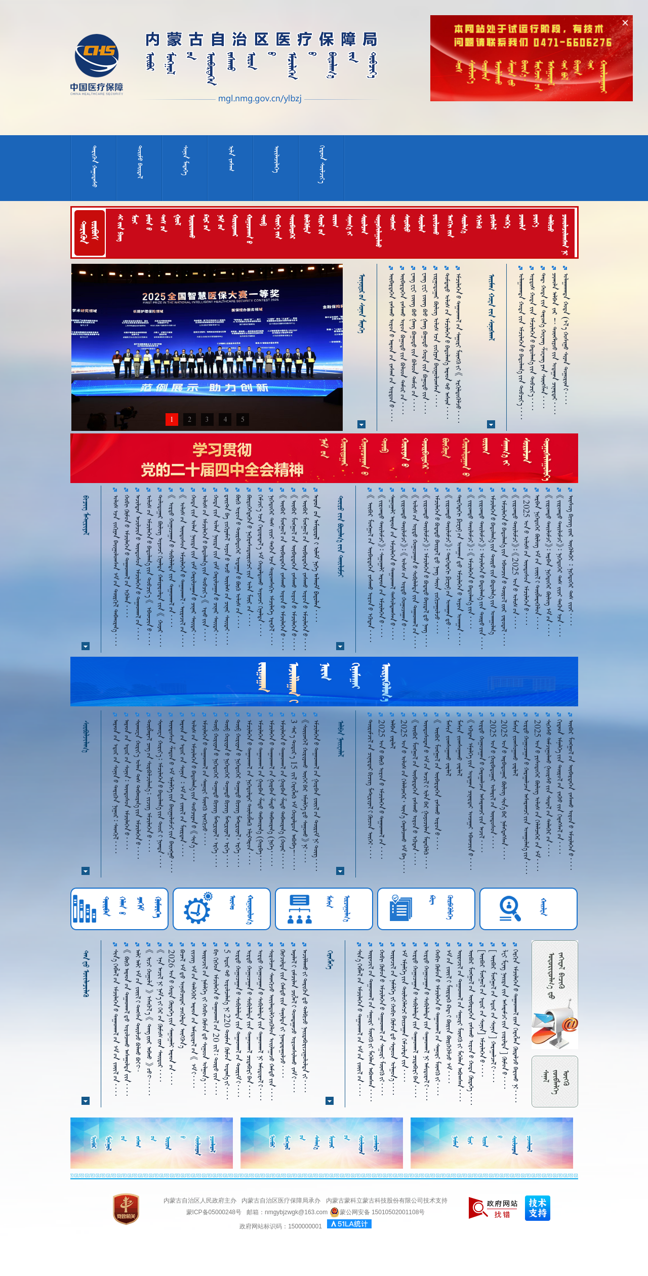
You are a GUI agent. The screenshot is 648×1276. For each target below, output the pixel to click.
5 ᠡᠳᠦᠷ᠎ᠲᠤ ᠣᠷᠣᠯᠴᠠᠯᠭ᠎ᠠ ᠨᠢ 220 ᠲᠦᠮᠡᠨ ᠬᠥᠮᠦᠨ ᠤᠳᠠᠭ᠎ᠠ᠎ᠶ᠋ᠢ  (227, 1024)
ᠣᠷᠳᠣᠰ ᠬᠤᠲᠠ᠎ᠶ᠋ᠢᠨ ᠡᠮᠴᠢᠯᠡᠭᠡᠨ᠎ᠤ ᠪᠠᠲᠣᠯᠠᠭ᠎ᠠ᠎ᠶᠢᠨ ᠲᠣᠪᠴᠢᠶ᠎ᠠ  (532, 341)
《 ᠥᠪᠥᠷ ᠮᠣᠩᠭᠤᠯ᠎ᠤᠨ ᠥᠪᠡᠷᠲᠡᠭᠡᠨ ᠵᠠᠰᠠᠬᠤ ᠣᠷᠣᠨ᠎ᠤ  (437, 784)
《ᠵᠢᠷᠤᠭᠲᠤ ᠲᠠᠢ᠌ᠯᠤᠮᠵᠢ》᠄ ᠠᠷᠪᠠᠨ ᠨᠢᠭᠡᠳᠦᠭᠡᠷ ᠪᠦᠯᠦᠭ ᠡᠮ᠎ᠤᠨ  (548, 565)
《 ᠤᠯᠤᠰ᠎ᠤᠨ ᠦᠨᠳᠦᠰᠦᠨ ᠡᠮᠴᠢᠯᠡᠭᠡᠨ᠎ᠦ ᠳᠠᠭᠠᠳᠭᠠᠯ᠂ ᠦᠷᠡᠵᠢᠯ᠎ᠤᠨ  (182, 571)
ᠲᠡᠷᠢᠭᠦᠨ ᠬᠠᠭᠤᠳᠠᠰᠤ (94, 166)
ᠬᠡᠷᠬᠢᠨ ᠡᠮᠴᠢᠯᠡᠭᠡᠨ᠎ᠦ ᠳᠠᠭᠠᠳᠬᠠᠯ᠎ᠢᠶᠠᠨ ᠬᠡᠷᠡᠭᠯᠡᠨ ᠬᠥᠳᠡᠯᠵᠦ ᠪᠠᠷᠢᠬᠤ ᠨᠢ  (515, 1025)
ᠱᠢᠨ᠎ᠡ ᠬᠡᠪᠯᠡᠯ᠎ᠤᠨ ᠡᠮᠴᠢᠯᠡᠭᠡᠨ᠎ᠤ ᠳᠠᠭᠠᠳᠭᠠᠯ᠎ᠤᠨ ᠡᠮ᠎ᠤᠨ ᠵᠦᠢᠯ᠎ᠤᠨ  (115, 1022)
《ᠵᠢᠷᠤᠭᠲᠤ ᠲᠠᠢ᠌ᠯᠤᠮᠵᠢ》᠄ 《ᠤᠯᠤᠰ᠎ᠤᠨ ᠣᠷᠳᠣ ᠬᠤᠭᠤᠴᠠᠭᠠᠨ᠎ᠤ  (404, 567)
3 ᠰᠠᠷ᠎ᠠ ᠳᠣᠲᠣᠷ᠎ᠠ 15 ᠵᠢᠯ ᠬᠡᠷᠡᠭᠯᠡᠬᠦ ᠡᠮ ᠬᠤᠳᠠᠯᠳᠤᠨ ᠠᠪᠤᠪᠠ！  (294, 795)
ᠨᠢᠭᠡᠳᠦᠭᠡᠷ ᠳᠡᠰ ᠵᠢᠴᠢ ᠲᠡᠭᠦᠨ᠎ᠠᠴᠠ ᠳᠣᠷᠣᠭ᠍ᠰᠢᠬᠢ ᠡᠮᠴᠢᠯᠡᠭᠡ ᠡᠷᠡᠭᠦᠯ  (271, 570)
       (316, 558)
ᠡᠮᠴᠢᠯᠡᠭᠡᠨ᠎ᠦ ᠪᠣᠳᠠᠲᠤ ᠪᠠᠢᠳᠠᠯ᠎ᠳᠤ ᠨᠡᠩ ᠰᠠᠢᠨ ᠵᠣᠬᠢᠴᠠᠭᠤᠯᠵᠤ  (437, 564)
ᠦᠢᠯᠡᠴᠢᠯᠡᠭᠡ (276, 159)
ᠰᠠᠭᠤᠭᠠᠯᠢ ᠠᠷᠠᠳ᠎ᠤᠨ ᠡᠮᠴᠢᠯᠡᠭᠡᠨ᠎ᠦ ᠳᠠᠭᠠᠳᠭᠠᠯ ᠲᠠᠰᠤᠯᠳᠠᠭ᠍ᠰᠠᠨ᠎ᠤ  (392, 567)
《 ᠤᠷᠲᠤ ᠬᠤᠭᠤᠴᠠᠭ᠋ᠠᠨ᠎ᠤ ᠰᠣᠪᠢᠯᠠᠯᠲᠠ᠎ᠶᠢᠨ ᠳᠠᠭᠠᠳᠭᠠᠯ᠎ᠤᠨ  (171, 561)
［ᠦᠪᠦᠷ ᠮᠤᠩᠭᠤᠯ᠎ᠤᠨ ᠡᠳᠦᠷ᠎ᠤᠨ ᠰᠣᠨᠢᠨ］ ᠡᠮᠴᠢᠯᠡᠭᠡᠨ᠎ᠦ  (482, 1012)
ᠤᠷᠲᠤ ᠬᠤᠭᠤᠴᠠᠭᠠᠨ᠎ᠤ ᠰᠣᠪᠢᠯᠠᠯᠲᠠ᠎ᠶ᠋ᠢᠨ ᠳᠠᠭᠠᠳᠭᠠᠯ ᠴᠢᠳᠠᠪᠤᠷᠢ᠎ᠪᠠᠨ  (249, 1023)
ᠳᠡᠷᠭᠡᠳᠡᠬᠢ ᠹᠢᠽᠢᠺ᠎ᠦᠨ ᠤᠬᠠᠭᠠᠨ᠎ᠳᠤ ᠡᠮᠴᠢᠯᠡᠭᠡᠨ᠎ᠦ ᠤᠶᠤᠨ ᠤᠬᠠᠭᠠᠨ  (459, 570)
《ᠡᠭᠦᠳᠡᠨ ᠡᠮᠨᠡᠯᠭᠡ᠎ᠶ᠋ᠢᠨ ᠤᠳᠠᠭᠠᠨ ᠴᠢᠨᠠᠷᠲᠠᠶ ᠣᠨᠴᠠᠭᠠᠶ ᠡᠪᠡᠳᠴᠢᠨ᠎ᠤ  (470, 795)
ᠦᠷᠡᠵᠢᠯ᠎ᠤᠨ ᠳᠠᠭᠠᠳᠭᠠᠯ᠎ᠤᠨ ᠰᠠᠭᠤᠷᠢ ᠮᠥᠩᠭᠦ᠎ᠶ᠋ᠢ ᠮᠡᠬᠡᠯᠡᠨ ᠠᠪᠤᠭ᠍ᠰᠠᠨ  (371, 1025)
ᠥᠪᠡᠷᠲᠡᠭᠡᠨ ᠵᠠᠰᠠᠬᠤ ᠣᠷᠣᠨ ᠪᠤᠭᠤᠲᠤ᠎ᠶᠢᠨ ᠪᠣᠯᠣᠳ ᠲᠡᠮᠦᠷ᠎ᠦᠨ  (403, 343)
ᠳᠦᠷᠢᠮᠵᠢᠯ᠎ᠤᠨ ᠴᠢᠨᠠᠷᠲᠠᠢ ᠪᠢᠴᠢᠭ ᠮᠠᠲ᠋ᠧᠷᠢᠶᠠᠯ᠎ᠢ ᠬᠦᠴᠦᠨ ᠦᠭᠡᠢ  (370, 789)
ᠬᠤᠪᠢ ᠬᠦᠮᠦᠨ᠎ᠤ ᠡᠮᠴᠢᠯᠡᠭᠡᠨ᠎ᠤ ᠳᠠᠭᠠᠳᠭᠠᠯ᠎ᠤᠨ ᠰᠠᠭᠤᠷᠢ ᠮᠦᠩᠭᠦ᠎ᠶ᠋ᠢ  (382, 1022)
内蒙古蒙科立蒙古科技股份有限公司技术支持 (387, 1200)
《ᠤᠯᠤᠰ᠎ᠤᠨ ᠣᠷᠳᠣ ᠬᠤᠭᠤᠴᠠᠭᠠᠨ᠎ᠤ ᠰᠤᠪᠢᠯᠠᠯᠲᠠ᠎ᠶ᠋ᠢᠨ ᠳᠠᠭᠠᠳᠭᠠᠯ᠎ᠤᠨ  (415, 571)
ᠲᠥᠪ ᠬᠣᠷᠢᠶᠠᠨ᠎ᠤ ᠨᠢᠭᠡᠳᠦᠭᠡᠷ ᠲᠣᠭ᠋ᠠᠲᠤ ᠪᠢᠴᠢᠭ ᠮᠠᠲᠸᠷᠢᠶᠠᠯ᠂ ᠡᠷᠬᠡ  (216, 793)
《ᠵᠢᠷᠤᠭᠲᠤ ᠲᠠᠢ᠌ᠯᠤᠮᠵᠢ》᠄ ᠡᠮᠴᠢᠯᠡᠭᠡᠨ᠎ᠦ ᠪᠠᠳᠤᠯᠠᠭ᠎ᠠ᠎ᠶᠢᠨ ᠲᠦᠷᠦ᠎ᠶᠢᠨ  (482, 572)
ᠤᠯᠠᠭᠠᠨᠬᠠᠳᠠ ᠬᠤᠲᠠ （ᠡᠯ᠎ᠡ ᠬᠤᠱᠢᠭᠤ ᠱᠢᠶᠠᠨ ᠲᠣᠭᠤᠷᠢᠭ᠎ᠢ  (566, 338)
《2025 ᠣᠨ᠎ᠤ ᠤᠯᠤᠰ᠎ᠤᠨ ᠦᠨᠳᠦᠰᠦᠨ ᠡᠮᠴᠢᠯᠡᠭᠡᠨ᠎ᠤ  (526, 560)
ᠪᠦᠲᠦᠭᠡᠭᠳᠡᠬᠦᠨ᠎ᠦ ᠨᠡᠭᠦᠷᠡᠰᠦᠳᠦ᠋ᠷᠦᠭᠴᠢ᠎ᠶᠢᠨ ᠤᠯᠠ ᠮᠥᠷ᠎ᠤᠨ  (249, 560)
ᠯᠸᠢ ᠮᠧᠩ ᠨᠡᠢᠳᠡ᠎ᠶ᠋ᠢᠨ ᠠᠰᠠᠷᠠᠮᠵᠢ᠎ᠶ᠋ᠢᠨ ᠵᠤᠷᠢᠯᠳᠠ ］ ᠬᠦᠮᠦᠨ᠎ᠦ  (504, 1019)
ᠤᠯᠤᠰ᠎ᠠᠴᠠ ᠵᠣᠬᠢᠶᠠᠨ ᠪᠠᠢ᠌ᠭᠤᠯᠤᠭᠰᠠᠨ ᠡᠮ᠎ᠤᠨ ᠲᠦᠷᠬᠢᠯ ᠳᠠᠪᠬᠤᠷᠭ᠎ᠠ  (115, 570)
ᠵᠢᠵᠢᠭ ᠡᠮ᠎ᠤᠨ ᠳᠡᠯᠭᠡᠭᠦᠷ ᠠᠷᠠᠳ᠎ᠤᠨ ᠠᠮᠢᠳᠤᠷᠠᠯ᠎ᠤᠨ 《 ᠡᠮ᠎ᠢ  (193, 1018)
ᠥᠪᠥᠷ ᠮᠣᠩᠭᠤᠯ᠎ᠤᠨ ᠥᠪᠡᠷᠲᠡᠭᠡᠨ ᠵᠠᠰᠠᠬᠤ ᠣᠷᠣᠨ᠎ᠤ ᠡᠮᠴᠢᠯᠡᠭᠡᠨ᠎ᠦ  (571, 795)
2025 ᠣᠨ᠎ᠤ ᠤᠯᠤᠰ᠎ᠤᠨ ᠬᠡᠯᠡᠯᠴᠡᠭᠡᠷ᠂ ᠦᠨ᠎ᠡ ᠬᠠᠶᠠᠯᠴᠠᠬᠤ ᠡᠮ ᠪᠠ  (404, 796)
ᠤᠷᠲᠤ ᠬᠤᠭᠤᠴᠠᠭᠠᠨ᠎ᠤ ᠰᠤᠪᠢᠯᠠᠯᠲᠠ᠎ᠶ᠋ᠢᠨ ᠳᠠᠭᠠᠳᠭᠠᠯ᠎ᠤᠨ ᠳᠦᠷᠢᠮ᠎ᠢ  (238, 1023)
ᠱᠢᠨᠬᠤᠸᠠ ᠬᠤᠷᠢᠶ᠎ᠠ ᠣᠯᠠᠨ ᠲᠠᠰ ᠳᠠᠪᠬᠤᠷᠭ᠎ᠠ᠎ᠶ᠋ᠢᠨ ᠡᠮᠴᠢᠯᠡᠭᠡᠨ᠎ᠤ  (138, 789)
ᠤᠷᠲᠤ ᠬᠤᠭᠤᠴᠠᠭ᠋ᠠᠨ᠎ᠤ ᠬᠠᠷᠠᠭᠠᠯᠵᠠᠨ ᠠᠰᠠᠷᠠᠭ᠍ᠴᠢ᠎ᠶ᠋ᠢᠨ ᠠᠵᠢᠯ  (482, 786)
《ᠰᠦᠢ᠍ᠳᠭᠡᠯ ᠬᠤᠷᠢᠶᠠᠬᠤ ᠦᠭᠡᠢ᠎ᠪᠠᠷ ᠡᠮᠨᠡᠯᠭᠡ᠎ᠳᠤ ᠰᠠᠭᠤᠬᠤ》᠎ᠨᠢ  (305, 791)
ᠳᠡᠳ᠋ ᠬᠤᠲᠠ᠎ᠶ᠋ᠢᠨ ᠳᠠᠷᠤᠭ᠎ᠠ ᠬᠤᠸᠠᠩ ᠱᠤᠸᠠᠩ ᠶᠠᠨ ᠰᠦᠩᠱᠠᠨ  (543, 340)
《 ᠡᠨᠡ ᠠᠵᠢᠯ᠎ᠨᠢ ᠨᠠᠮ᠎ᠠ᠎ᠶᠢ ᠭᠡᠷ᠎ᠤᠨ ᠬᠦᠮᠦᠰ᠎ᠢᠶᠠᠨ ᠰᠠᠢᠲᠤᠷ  (160, 1015)
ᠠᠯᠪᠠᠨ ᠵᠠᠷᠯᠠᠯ (392, 734)
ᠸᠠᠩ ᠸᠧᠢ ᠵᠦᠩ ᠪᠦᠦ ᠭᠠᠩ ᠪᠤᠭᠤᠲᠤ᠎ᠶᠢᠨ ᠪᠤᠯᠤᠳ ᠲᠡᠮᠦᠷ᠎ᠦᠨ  (414, 342)
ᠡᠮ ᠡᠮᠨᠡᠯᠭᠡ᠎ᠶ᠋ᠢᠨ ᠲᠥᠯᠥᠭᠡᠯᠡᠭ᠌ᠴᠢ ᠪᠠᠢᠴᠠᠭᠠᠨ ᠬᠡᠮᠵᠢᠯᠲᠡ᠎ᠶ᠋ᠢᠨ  (404, 1015)
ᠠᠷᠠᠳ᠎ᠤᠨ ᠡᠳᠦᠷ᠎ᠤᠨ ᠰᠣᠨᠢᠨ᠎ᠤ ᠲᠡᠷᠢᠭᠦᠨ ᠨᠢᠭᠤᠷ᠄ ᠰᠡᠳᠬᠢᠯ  (115, 786)
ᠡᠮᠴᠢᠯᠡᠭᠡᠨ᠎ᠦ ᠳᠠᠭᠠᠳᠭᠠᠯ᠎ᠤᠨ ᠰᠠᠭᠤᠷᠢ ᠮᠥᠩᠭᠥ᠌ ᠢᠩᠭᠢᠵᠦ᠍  (205, 782)
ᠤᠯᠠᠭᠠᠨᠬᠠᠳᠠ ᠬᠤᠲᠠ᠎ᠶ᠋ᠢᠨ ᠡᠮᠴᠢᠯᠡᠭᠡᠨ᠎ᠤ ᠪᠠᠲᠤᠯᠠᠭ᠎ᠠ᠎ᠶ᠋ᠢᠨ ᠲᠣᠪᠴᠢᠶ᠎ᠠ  (521, 346)
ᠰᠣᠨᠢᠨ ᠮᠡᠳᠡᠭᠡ (185, 160)
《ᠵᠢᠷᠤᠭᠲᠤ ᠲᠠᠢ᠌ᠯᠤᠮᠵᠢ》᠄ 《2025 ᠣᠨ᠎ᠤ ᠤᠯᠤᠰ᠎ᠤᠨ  (515, 561)
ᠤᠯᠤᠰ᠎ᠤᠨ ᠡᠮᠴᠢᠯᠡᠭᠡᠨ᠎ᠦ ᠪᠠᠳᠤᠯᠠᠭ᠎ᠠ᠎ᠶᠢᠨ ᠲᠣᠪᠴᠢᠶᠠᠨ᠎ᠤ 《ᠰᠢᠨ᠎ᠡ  (193, 790)
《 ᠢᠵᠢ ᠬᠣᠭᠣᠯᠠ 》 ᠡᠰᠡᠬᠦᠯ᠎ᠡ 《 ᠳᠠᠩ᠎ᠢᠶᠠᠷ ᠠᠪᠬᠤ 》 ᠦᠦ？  (149, 1022)
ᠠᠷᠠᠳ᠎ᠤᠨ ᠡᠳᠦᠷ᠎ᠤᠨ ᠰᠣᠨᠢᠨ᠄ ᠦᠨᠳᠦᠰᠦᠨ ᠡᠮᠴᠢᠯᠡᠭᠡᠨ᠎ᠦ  (127, 784)
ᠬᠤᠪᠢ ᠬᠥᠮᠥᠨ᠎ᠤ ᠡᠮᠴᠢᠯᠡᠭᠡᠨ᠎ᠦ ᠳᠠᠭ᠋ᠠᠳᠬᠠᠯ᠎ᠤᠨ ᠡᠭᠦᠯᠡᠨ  (127, 556)
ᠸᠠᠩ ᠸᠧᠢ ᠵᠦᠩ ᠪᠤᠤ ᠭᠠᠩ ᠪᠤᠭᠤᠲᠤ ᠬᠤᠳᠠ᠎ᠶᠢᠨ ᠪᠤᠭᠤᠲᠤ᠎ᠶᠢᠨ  (425, 343)
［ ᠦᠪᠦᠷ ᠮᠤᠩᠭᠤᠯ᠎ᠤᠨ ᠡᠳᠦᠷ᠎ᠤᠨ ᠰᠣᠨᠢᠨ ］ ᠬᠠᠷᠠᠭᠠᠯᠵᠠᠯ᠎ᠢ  (493, 1015)
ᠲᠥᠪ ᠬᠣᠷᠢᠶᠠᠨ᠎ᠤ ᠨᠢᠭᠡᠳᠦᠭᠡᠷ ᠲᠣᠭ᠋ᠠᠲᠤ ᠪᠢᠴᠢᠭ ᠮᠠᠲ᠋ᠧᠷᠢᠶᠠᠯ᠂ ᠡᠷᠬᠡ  (227, 793)
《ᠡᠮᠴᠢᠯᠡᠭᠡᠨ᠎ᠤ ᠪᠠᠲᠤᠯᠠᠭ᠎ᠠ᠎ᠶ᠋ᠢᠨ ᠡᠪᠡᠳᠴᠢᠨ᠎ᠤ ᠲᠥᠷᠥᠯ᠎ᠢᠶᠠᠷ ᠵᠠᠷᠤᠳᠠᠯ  (504, 570)
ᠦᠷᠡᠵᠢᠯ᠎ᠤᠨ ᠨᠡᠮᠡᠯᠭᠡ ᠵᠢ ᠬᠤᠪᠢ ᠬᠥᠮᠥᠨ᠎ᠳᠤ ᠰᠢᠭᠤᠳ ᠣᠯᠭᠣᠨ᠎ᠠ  (205, 1022)
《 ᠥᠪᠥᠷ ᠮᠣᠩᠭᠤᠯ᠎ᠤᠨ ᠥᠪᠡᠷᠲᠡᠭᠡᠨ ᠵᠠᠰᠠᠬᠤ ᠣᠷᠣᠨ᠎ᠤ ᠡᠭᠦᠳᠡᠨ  (370, 568)
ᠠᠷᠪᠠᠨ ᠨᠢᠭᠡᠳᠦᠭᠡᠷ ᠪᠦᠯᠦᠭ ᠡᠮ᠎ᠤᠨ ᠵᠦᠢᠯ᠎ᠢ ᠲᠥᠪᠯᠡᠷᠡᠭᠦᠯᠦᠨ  (537, 562)
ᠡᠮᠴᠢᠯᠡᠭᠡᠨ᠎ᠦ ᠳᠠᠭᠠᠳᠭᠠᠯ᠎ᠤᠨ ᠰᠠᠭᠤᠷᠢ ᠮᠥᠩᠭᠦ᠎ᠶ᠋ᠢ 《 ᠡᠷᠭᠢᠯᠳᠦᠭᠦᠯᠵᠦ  (458, 348)
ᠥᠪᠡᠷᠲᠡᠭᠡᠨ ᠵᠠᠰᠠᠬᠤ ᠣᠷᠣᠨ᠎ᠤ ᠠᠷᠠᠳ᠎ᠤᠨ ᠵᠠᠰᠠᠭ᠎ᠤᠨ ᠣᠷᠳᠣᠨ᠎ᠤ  (391, 347)
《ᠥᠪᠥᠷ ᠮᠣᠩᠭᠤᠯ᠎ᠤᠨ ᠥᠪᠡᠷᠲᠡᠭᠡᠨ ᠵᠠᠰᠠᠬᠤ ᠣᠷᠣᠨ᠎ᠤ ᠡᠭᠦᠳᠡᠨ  (415, 792)
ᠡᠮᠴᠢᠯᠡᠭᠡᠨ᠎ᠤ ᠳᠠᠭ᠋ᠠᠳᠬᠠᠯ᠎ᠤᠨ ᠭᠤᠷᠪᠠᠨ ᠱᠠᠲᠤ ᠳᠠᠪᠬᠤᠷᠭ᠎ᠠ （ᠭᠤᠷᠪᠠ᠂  (260, 795)
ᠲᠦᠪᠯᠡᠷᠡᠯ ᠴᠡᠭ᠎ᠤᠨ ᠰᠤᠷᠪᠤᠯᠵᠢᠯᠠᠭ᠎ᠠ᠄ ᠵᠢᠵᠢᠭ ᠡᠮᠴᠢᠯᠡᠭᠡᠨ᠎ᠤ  (149, 786)
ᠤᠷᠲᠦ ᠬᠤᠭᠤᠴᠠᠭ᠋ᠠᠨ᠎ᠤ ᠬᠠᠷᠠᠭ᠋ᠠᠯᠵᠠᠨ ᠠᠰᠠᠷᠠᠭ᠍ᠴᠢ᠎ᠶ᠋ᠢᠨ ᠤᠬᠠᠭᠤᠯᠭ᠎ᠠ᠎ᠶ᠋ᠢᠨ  (526, 797)
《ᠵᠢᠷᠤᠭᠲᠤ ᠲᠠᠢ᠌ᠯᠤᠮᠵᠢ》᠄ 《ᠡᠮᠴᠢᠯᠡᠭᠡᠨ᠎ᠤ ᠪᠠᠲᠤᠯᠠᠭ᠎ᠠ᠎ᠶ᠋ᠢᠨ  (470, 561)
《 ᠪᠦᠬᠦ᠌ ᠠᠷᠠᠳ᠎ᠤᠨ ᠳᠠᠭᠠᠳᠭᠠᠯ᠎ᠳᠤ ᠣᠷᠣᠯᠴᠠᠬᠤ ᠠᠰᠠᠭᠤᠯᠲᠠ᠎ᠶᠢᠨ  (127, 1022)
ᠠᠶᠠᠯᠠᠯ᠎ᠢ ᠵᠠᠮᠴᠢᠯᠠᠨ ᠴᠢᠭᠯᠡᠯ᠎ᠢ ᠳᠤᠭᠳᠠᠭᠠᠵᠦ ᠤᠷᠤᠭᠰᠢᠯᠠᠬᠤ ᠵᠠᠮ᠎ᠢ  (294, 1020)
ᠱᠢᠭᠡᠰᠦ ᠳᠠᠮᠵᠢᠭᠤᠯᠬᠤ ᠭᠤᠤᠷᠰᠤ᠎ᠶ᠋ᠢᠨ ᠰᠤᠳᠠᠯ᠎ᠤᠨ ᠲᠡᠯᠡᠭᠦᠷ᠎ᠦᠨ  (548, 788)
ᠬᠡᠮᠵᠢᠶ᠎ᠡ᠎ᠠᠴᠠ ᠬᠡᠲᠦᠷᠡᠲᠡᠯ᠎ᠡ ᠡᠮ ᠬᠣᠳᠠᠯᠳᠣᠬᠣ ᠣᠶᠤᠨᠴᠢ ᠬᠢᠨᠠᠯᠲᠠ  (260, 565)
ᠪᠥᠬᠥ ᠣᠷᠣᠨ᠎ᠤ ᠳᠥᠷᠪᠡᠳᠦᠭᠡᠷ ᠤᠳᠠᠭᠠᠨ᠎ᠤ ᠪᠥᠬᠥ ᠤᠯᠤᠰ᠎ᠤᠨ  (238, 561)
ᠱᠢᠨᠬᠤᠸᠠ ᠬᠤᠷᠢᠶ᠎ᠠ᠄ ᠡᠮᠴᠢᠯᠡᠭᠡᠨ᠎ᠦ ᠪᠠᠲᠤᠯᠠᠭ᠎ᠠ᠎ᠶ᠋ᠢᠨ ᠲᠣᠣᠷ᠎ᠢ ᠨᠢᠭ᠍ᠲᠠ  (160, 793)
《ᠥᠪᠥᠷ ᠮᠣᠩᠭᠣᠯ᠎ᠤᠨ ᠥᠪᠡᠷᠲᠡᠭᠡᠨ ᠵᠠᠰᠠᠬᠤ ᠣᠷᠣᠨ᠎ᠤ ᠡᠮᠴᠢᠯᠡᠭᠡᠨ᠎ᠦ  (294, 572)
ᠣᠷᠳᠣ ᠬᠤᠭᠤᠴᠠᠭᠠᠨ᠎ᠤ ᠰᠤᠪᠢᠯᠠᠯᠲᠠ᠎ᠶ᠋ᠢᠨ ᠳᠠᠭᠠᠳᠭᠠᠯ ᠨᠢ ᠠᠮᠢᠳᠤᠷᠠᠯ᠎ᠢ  (260, 1024)
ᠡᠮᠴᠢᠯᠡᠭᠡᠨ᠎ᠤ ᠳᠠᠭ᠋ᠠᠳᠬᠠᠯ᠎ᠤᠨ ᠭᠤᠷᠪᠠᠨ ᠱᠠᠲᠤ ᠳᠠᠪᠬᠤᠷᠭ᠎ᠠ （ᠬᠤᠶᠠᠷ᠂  (283, 794)
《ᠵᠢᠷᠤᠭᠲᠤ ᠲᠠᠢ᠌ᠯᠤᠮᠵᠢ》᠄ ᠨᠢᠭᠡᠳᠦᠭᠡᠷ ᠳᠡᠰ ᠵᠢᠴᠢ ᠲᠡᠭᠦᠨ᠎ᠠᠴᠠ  (559, 565)
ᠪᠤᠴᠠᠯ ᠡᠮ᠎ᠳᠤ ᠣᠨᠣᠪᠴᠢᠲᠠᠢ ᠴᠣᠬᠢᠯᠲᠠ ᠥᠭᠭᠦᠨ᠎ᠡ (182, 998)
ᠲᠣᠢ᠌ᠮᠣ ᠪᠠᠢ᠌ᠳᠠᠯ (140, 162)
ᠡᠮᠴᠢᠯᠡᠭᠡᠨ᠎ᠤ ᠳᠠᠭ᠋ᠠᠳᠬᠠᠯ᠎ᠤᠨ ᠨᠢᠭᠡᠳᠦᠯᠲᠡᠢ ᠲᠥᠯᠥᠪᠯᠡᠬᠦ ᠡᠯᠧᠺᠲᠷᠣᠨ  (249, 792)
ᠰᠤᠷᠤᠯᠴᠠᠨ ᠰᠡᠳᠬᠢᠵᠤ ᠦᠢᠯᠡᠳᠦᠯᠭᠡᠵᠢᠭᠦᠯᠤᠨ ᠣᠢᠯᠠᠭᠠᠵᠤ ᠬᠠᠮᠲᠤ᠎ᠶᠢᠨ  (271, 1024)
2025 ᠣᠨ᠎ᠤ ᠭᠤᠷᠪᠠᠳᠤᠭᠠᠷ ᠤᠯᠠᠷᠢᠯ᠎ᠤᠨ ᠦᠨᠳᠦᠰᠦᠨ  (493, 784)
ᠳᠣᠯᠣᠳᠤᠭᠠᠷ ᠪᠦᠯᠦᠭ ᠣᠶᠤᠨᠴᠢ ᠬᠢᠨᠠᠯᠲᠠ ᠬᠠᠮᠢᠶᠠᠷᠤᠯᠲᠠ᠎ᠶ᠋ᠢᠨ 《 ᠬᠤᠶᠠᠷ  (160, 571)
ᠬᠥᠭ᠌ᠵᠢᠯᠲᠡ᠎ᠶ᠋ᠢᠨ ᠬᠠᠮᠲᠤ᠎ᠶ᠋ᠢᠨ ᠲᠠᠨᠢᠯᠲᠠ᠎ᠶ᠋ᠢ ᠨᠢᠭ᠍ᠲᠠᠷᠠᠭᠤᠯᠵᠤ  (283, 1013)
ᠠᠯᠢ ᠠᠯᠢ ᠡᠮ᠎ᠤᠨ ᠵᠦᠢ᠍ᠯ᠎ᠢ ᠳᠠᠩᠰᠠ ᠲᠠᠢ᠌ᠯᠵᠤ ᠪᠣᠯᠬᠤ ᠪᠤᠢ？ (138, 1010)
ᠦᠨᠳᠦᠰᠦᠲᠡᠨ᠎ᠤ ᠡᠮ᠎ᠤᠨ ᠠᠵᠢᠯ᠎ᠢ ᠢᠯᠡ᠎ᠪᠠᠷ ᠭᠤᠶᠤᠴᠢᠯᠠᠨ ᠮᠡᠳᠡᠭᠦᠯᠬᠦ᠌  (426, 794)
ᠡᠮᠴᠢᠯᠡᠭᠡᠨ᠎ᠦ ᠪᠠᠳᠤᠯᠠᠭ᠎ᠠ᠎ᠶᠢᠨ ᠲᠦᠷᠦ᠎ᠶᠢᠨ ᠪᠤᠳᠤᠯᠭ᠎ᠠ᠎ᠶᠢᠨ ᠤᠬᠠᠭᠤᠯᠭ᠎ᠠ (493, 564)
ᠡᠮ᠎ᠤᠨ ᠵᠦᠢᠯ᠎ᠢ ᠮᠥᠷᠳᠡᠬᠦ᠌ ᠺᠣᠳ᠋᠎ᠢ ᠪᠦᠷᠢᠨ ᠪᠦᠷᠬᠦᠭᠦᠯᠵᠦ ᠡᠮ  (449, 1016)
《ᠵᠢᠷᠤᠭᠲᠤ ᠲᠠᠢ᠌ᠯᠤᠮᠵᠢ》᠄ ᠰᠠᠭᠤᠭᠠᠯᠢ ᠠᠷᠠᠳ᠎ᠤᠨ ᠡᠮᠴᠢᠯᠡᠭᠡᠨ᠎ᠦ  (381, 566)
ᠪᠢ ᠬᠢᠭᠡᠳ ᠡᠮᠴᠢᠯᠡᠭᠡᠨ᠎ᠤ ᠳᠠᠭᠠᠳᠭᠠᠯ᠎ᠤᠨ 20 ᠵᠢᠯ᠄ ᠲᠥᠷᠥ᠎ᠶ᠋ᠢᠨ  (216, 1022)
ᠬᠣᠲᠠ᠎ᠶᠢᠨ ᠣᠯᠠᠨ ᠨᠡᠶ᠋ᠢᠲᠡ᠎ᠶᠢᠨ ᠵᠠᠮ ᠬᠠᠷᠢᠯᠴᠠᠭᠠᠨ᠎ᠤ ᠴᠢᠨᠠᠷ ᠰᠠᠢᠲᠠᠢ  (193, 570)
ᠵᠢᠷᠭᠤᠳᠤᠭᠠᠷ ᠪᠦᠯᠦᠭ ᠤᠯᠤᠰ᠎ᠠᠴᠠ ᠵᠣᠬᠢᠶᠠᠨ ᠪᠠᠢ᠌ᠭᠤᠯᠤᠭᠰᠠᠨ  (436, 340)
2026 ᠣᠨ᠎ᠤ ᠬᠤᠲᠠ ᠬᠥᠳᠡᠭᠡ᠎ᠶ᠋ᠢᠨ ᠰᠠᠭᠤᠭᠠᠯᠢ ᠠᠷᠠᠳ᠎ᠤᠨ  (171, 1017)
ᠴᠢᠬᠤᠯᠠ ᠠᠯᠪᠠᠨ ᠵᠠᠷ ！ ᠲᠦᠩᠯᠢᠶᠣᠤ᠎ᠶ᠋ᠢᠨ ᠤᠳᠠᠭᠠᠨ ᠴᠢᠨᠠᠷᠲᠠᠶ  (554, 343)
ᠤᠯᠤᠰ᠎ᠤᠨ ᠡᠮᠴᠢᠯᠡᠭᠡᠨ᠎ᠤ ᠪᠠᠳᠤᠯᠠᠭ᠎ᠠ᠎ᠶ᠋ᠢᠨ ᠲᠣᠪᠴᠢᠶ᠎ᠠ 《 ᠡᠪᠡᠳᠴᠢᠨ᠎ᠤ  (149, 570)
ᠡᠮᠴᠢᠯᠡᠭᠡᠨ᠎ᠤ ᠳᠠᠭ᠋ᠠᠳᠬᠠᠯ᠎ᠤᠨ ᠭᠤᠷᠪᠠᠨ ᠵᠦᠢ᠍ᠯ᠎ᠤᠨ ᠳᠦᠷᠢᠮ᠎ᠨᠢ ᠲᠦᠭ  (316, 795)
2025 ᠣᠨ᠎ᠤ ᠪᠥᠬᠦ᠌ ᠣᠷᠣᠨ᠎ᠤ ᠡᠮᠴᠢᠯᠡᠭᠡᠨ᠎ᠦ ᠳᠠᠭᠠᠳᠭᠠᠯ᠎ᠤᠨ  (381, 789)
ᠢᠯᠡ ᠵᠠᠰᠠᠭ (231, 158)
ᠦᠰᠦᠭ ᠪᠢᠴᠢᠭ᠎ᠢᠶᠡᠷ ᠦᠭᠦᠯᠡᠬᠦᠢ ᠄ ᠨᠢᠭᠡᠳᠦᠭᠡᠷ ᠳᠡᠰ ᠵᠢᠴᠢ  (571, 560)
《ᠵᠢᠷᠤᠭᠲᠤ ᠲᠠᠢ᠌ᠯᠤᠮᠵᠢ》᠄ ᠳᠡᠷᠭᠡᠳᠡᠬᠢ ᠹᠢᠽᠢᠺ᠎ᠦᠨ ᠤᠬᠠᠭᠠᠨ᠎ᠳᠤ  (448, 567)
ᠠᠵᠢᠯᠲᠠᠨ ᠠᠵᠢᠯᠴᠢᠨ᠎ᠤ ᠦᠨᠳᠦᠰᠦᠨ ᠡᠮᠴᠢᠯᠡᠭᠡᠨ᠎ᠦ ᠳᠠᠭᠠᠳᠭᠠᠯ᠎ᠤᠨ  (138, 567)
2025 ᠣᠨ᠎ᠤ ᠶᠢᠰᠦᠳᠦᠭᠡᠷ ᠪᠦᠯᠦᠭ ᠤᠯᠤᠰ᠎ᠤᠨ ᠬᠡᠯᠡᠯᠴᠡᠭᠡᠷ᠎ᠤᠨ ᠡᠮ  (537, 795)
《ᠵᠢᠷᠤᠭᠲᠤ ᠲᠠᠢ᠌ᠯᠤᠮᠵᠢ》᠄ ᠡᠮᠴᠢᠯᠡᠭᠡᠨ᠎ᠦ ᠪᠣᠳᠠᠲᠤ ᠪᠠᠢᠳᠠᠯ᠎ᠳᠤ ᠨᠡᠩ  (426, 571)
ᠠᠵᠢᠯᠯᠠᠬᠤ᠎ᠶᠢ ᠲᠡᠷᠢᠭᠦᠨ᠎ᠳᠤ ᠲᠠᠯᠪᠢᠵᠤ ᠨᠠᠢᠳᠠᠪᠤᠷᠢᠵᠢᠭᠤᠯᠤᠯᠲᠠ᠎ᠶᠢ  (305, 1020)
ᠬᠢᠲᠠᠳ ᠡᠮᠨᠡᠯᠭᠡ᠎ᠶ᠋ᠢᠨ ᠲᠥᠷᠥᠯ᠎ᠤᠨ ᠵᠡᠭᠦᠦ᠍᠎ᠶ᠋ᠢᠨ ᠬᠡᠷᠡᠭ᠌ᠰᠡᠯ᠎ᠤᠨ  (559, 787)
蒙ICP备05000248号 (213, 1212)
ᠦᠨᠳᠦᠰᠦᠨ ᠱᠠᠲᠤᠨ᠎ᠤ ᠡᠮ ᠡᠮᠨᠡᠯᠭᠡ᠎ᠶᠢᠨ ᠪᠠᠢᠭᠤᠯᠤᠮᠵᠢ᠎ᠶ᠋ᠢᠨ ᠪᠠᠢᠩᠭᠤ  (171, 796)
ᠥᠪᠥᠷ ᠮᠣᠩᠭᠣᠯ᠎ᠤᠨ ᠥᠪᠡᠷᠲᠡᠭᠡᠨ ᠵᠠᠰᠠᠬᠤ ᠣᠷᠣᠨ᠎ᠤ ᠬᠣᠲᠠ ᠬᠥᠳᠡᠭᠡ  (471, 1027)
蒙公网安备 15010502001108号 (377, 1212)
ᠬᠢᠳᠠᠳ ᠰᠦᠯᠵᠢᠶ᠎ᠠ (322, 164)
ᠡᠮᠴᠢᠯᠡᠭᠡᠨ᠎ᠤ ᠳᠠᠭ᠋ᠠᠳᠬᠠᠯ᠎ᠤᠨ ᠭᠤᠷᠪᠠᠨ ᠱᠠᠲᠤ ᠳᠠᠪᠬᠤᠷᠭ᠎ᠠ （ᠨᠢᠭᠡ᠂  (271, 793)
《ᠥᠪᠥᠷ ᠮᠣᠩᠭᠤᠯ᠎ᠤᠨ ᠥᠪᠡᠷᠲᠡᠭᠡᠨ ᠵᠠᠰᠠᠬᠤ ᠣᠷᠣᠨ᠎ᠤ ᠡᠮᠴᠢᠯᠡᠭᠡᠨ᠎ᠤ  (283, 572)
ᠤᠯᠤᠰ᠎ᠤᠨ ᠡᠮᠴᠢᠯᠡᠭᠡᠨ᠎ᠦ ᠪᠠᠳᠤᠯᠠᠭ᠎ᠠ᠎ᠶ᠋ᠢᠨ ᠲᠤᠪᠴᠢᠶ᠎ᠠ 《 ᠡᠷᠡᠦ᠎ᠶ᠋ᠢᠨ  (205, 568)
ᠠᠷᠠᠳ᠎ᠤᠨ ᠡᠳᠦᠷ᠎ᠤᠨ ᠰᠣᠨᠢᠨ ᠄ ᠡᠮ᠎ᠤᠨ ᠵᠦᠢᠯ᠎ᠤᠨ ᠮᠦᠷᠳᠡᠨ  (182, 788)
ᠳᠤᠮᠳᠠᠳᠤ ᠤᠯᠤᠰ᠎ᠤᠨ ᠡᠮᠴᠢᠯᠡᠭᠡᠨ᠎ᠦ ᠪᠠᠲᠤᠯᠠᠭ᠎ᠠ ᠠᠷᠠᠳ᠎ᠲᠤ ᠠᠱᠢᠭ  (447, 346)
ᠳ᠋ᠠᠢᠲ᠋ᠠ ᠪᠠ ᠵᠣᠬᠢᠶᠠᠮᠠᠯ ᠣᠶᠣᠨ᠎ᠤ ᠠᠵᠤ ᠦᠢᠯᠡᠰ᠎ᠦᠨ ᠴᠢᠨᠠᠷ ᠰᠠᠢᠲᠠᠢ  (227, 570)
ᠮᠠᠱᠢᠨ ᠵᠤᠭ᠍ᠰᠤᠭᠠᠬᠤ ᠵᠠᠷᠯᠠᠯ (448, 748)
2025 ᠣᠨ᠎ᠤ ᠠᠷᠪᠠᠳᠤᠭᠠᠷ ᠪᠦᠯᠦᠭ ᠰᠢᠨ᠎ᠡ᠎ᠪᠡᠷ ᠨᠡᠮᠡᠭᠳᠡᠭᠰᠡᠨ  (504, 789)
